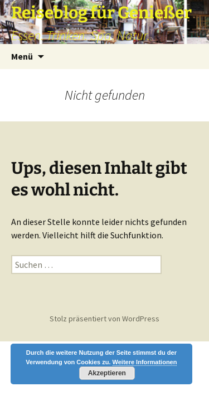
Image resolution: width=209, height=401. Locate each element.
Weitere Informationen (145, 362)
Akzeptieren (107, 373)
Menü (22, 56)
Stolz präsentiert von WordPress (104, 319)
